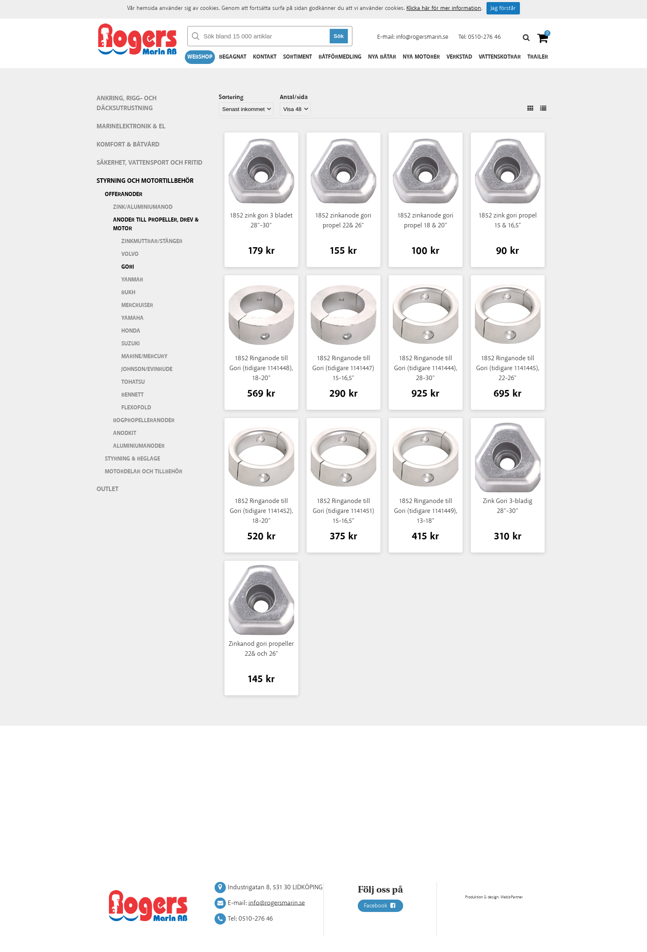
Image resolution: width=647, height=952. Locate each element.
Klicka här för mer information (443, 8)
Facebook (380, 906)
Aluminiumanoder (139, 446)
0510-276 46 (484, 37)
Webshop (200, 57)
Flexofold (136, 408)
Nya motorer (421, 57)
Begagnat (232, 57)
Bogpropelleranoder (144, 420)
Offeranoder (123, 194)
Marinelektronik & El (131, 126)
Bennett (132, 395)
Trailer (537, 57)
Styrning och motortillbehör (145, 181)
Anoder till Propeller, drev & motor (155, 224)
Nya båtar (382, 57)
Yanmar (132, 280)
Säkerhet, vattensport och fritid (150, 163)
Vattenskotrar (500, 57)
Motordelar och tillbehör (143, 472)
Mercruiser (137, 305)
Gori (127, 267)
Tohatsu (133, 382)
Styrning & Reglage (132, 459)
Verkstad (459, 57)
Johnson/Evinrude (146, 369)
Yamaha (132, 318)
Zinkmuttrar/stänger (151, 241)
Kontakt (264, 57)
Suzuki (130, 344)
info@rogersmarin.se (422, 37)
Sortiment (297, 57)
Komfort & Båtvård (128, 144)
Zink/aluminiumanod (142, 207)
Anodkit (124, 433)
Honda (130, 331)
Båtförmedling (340, 57)
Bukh (128, 292)
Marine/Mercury (144, 356)
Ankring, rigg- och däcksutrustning (126, 103)
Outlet (107, 489)
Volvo (130, 254)
